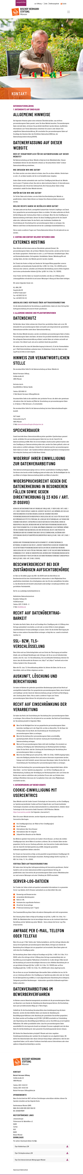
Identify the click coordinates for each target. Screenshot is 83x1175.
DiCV (14, 1129)
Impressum (16, 1170)
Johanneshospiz (18, 1119)
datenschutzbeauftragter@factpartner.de (30, 424)
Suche (63, 4)
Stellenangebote (54, 4)
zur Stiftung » (38, 4)
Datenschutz (24, 1170)
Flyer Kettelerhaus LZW (22, 1146)
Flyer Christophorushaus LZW (24, 1153)
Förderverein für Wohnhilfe (21, 1121)
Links (45, 4)
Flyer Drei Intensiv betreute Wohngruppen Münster (30, 1160)
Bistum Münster (18, 1135)
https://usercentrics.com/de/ (22, 812)
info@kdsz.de (22, 607)
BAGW (15, 1132)
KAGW (15, 1124)
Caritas (15, 1127)
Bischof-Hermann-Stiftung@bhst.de (24, 1090)
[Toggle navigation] (69, 12)
